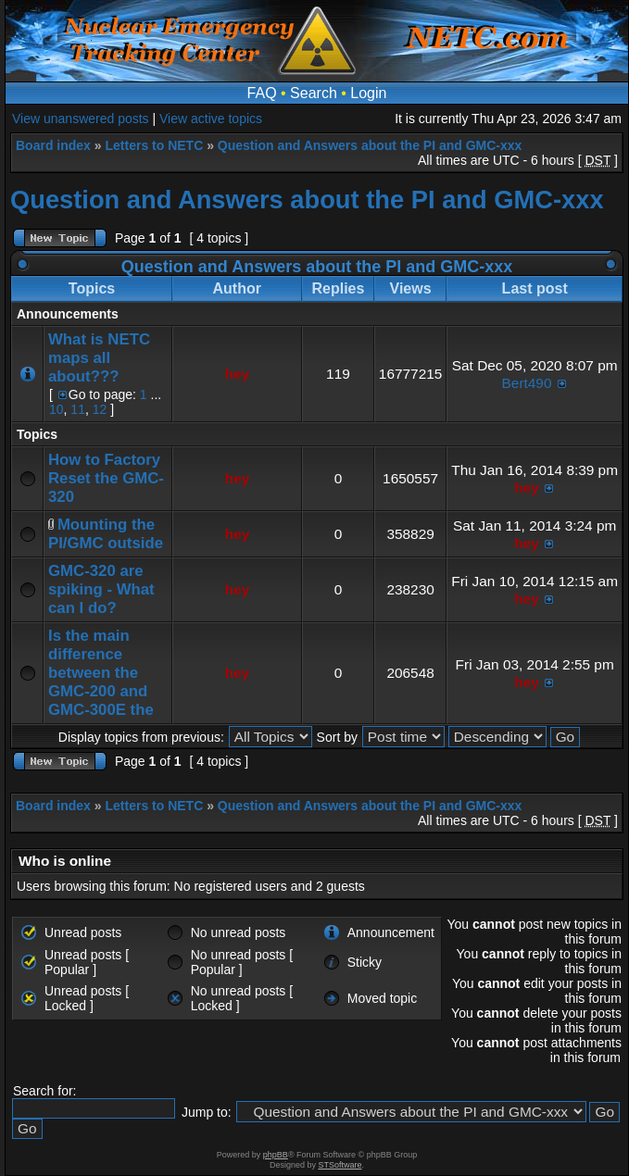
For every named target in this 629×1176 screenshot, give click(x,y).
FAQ (262, 93)
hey (237, 374)
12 (100, 409)
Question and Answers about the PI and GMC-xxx (370, 145)
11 (77, 409)
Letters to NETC (154, 145)
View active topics (210, 118)
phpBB (275, 1154)
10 (56, 409)
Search (313, 93)
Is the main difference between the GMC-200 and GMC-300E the (101, 673)
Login (368, 93)
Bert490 (527, 383)
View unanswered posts (80, 118)
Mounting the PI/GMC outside (105, 534)
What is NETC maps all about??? (99, 358)
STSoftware (340, 1165)
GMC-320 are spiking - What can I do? (101, 589)
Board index (53, 145)
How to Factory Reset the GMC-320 (106, 478)
